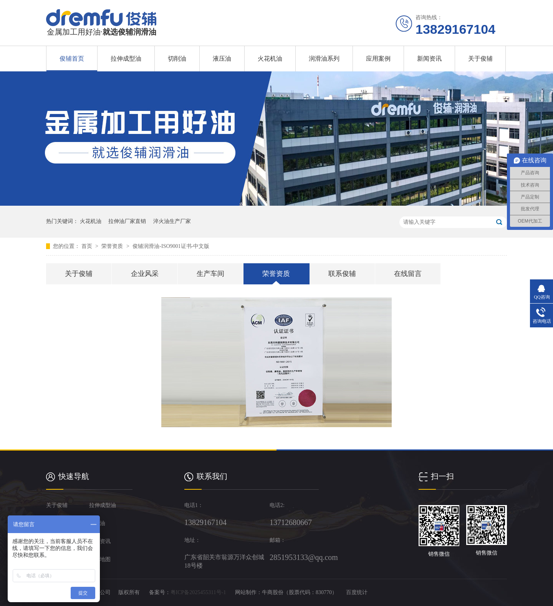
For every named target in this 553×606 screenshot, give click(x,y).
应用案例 (378, 58)
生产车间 (210, 273)
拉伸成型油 (126, 58)
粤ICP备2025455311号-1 (198, 592)
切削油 (177, 58)
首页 (87, 246)
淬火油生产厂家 (172, 221)
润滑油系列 (324, 58)
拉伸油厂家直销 (127, 221)
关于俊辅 (480, 58)
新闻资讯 (429, 58)
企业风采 (145, 273)
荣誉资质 (112, 246)
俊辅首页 (72, 58)
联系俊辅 (342, 273)
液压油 (222, 58)
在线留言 (408, 273)
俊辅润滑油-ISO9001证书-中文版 (170, 246)
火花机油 (270, 58)
